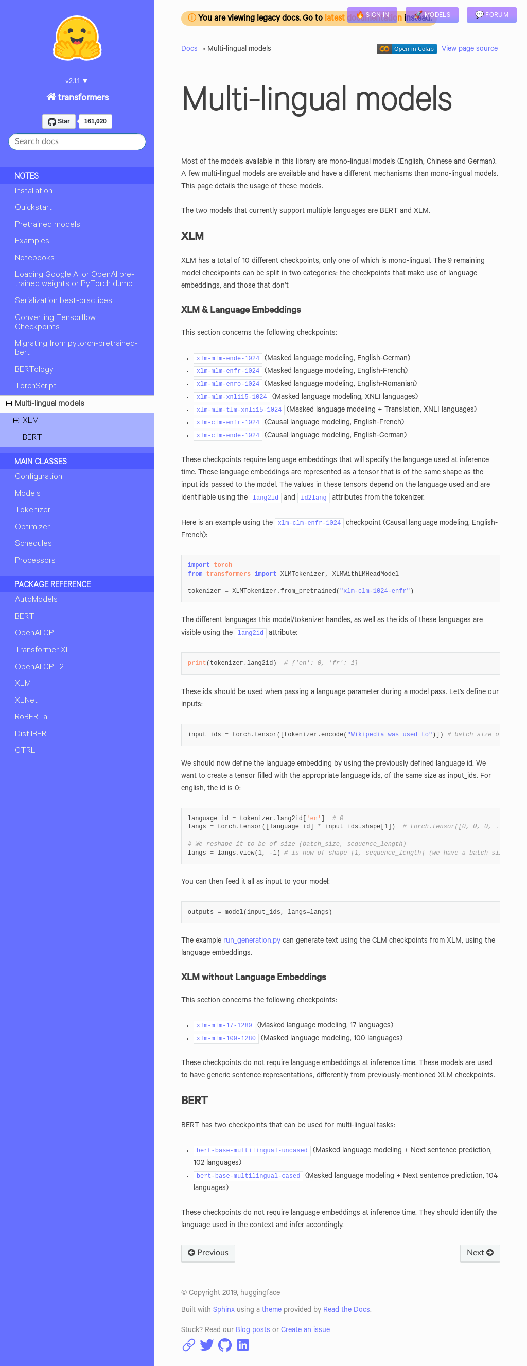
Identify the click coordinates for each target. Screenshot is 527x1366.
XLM (25, 423)
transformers (82, 99)
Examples (32, 241)
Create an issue (305, 1331)
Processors (35, 561)
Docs (189, 50)
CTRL (25, 751)
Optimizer (32, 528)
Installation (33, 192)
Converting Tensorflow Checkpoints (55, 323)
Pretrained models (47, 225)
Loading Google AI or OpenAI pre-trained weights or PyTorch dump (74, 280)
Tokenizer (32, 511)
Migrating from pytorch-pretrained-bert (76, 349)
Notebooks (35, 258)
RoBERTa (31, 717)
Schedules (33, 544)
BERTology (34, 370)
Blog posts (253, 1331)
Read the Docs (346, 1311)
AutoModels (36, 600)
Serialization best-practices (63, 301)
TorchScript (36, 387)
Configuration (38, 477)
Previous (208, 1253)
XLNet (26, 701)
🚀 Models (432, 16)
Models (28, 494)
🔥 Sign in (373, 16)
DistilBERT (33, 734)
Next (480, 1253)
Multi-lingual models (45, 406)
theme (272, 1311)
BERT (32, 438)
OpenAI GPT (37, 633)
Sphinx (224, 1311)
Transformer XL (43, 650)
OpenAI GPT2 (39, 667)
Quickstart (33, 208)
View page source (470, 50)
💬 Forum (491, 16)
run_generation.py (251, 941)
